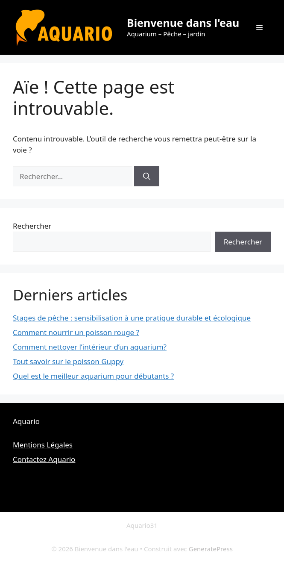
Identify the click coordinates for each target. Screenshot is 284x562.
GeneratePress (211, 548)
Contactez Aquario (44, 459)
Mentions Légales (43, 445)
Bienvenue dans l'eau (183, 22)
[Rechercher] (146, 176)
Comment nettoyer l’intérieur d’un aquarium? (90, 347)
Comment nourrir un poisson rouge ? (76, 332)
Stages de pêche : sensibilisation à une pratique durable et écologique (132, 318)
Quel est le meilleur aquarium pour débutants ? (93, 376)
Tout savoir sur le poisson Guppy (68, 361)
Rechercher (32, 226)
